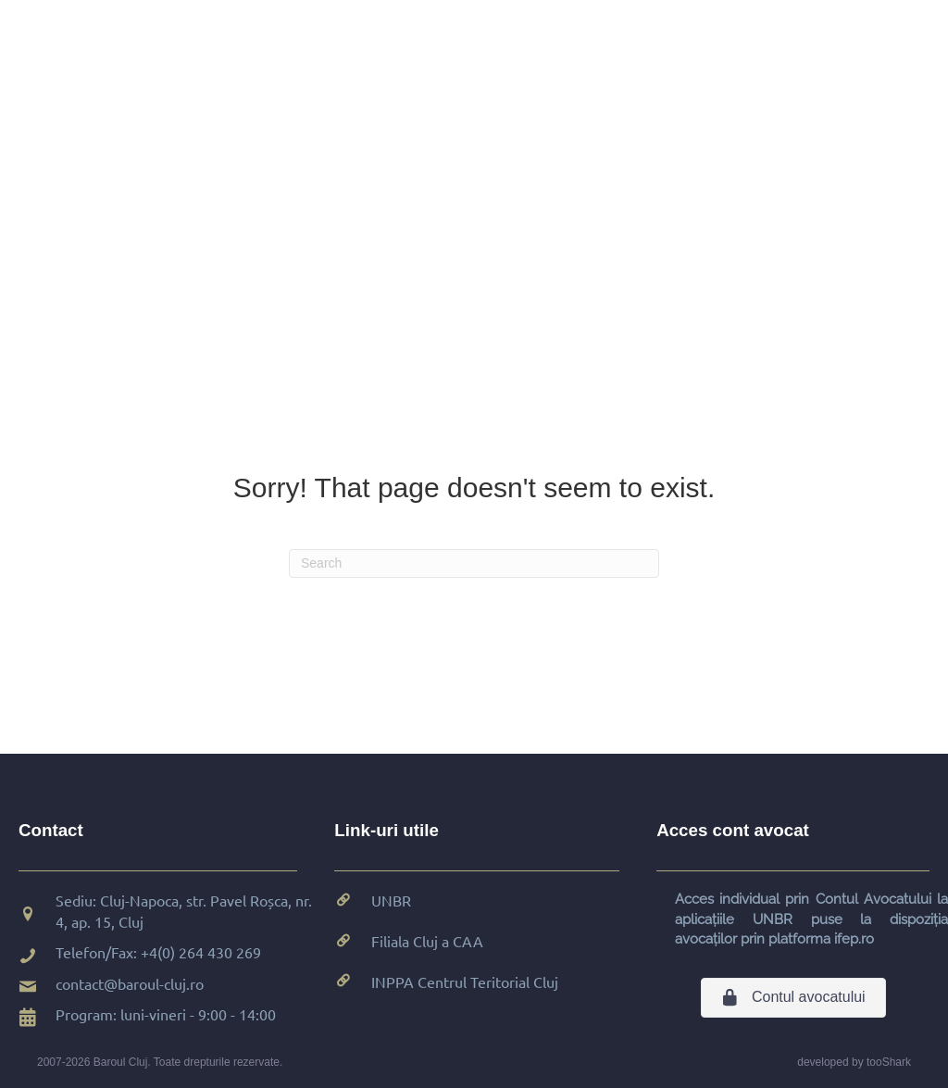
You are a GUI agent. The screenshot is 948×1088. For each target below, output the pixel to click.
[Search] (474, 563)
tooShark (889, 1062)
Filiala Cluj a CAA (427, 941)
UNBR (391, 900)
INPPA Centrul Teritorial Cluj (464, 981)
